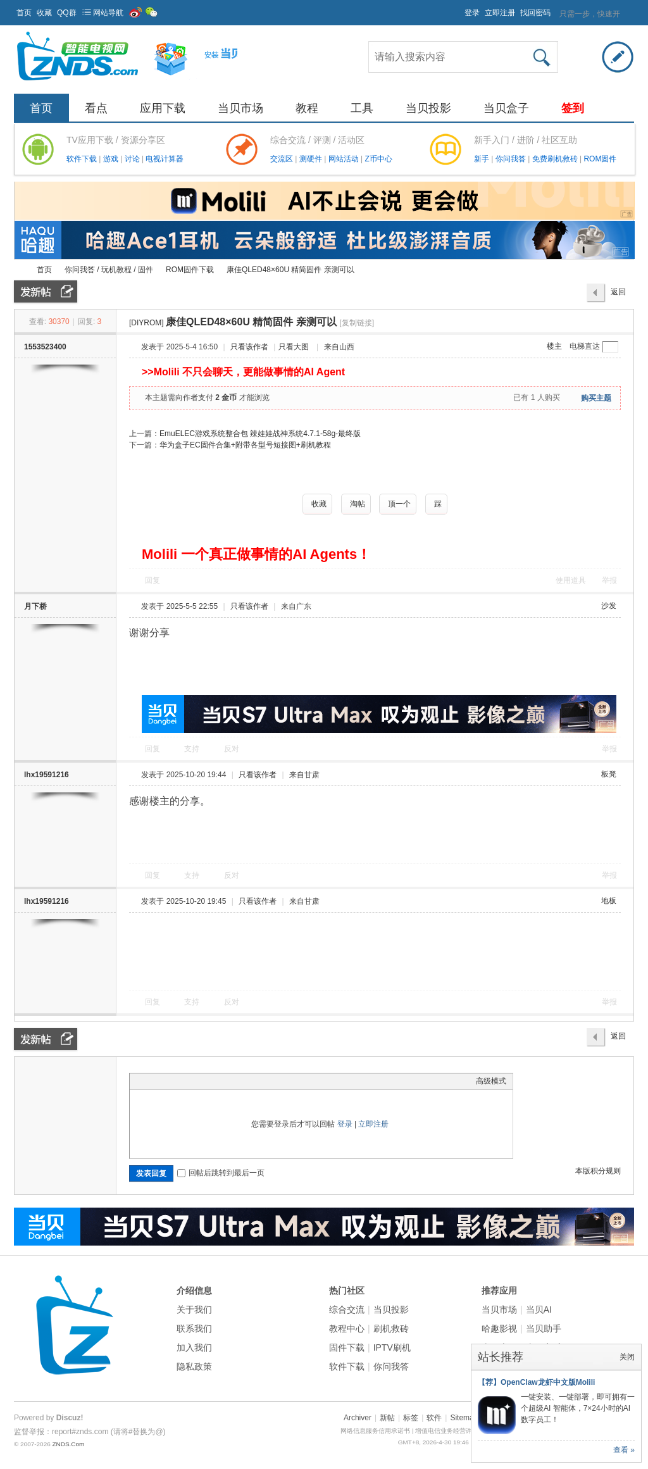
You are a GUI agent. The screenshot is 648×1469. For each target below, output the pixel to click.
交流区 (281, 158)
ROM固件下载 (190, 269)
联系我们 (194, 1328)
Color (152, 1081)
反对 (231, 748)
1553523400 (45, 346)
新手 (482, 158)
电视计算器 (165, 158)
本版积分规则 (598, 1170)
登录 (472, 12)
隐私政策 (194, 1366)
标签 (410, 1417)
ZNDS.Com (68, 1444)
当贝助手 (543, 1328)
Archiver (357, 1417)
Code (215, 1081)
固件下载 (346, 1347)
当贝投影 (428, 108)
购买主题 (596, 398)
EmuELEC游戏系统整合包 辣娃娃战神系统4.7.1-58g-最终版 (260, 433)
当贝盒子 (506, 108)
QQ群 (67, 12)
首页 (24, 12)
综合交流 (346, 1309)
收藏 (44, 12)
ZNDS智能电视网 (19, 270)
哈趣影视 (499, 1328)
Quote (199, 1081)
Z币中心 (378, 158)
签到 (572, 108)
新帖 (387, 1417)
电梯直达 (585, 346)
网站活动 (344, 158)
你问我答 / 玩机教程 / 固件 (109, 269)
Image (167, 1081)
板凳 (608, 774)
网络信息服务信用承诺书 (375, 1430)
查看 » (624, 1450)
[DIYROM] (146, 322)
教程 (307, 108)
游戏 (111, 158)
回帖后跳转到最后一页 (221, 1172)
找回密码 (535, 12)
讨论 (133, 158)
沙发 (608, 605)
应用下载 (162, 108)
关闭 (627, 1357)
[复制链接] (356, 322)
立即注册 (500, 12)
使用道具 (571, 580)
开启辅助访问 (459, 9)
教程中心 (346, 1328)
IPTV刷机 (392, 1347)
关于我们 (194, 1309)
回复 (152, 580)
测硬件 (311, 158)
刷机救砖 (391, 1328)
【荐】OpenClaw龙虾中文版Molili (536, 1382)
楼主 (554, 346)
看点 (96, 108)
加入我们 (194, 1347)
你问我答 (511, 158)
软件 (434, 1417)
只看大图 (293, 346)
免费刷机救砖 (556, 158)
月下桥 (35, 606)
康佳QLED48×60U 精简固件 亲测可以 (290, 269)
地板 (608, 900)
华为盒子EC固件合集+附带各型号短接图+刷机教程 (245, 445)
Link (183, 1081)
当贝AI (539, 1309)
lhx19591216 (46, 774)
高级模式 (491, 1081)
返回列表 (618, 295)
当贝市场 (240, 108)
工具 (362, 108)
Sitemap (464, 1417)
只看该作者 (249, 346)
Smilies (231, 1081)
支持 (192, 748)
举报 (609, 580)
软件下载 (82, 158)
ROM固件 (599, 158)
